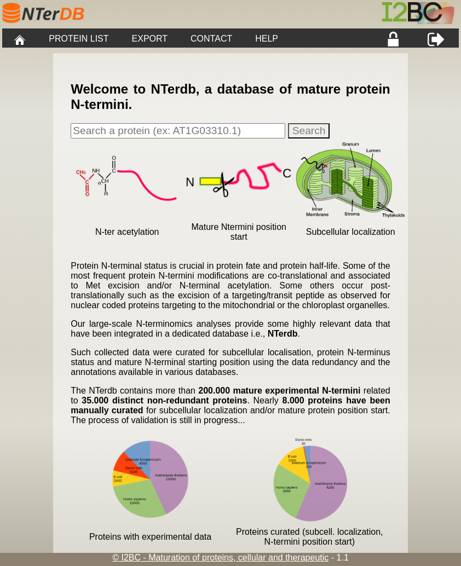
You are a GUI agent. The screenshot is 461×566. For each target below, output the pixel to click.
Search (309, 130)
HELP (266, 38)
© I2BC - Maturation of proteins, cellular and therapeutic (220, 557)
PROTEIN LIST (78, 38)
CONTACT (211, 38)
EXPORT (150, 38)
